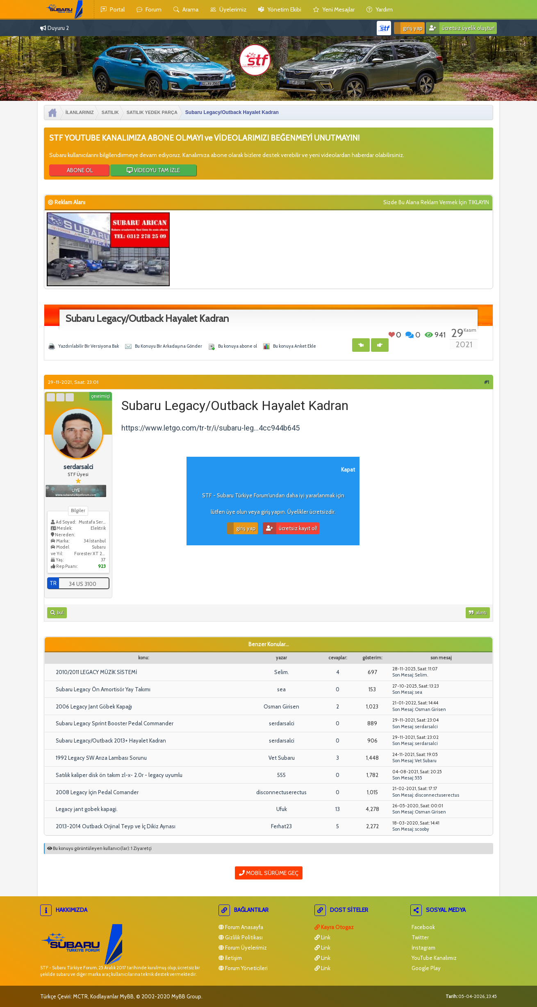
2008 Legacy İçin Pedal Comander (97, 792)
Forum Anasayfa (240, 927)
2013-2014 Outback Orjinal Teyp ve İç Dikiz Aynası (115, 826)
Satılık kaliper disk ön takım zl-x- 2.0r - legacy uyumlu (119, 775)
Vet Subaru (281, 757)
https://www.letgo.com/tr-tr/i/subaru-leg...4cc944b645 (210, 428)
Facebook (422, 927)
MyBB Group (186, 996)
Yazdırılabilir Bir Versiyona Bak (88, 346)
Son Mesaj (402, 675)
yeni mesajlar (334, 9)
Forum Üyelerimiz (242, 947)
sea (281, 689)
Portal (113, 9)
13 (337, 809)
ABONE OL (79, 170)
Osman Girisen (281, 706)
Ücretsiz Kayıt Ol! (290, 528)
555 (281, 775)
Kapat (348, 469)
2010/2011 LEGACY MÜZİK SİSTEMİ (96, 672)
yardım (379, 9)
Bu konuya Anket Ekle (294, 346)
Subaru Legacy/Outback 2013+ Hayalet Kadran (111, 740)
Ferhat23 (281, 826)
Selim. (281, 672)
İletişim (230, 958)
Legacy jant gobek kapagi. (87, 809)
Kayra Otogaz (334, 927)
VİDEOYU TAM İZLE (153, 170)
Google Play (425, 968)
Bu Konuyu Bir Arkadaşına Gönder (168, 346)
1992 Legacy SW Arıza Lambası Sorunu (101, 757)
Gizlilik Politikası (240, 937)
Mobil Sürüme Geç (268, 873)
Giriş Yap (408, 28)
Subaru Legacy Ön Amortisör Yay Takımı (103, 689)
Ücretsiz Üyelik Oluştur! (460, 28)
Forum (149, 9)
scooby (422, 829)
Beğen (392, 334)
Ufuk (281, 809)
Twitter (419, 937)
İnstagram (422, 947)
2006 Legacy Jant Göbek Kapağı (94, 706)
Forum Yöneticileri (243, 968)
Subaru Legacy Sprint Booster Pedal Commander (114, 723)
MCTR (80, 996)
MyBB (127, 996)
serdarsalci (281, 723)
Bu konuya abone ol (237, 346)
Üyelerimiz (228, 9)
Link (322, 937)
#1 (486, 382)
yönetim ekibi (279, 9)
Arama (185, 9)
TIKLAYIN (478, 202)
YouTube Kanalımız (433, 958)
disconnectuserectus (281, 792)
